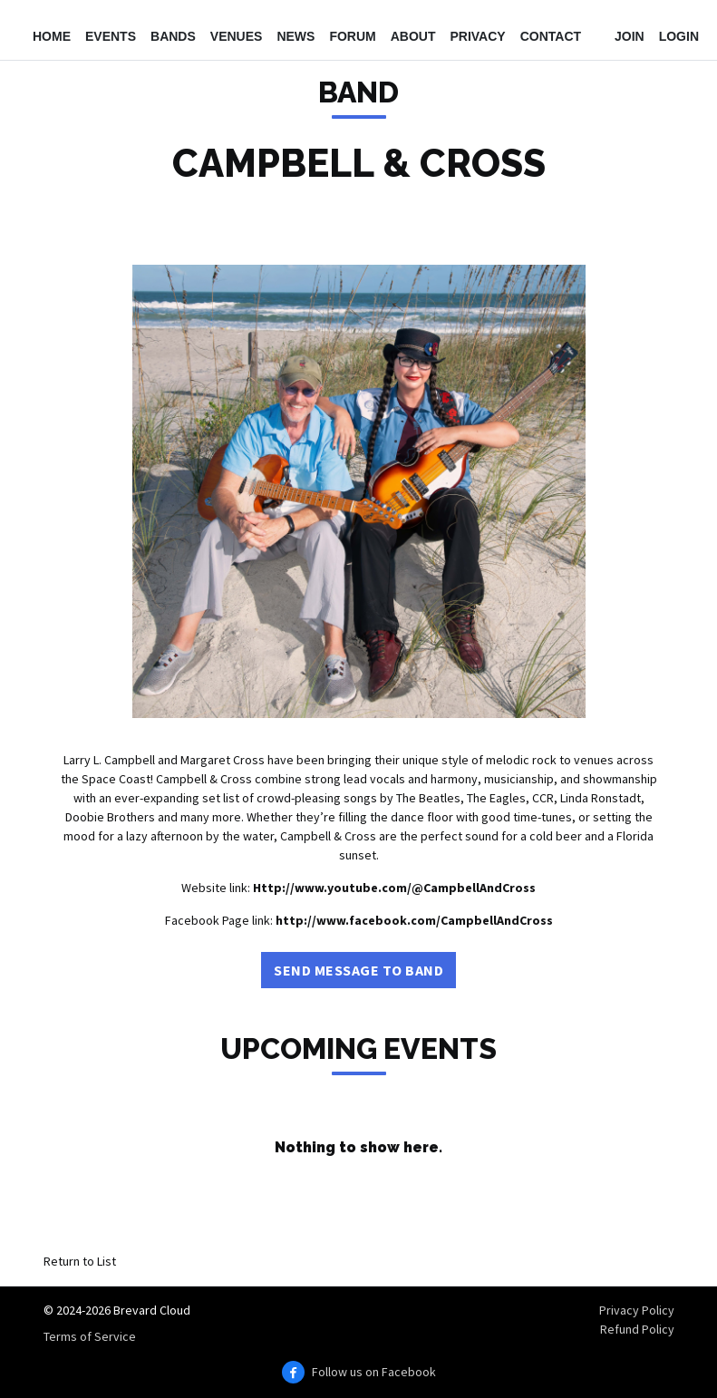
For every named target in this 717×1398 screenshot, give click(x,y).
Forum (352, 36)
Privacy (477, 36)
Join (629, 36)
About (413, 36)
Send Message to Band (358, 970)
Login (679, 36)
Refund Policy (637, 1329)
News (295, 36)
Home (52, 36)
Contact (550, 36)
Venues (236, 36)
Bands (173, 36)
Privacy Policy (636, 1310)
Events (110, 36)
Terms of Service (90, 1336)
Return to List (80, 1261)
